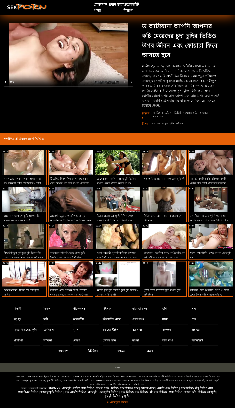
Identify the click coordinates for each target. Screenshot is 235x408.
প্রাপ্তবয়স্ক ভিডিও (70, 376)
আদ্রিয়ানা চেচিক (162, 112)
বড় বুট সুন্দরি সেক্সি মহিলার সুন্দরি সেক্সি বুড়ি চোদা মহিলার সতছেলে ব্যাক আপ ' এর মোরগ (208, 183)
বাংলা (135, 340)
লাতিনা (47, 340)
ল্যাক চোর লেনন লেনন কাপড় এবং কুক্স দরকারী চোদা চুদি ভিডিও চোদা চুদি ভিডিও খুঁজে (22, 183)
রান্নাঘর (196, 329)
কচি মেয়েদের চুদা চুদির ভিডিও (167, 123)
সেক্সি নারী (83, 380)
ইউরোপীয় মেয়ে (111, 319)
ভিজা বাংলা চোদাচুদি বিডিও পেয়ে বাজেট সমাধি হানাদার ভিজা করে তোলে (115, 220)
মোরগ (76, 340)
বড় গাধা (137, 329)
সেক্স (117, 367)
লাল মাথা (158, 116)
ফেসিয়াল (48, 329)
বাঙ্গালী (18, 308)
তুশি (164, 308)
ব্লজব (150, 351)
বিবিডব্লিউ (197, 340)
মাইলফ (106, 308)
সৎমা (165, 319)
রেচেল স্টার (109, 340)
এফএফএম (138, 319)
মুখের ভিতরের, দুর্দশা (25, 329)
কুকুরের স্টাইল (110, 329)
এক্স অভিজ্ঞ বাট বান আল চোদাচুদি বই (164, 178)
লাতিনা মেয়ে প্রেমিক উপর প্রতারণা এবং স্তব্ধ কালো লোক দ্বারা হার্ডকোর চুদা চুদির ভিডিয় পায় (69, 295)
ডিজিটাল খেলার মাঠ (185, 112)
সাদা (194, 308)
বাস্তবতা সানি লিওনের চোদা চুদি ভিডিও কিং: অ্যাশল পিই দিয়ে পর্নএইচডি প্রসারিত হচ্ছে (67, 257)
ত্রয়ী (45, 319)
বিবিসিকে (93, 351)
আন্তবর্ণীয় (78, 319)
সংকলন (166, 329)
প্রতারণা (18, 340)
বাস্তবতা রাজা (140, 308)
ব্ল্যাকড (121, 351)
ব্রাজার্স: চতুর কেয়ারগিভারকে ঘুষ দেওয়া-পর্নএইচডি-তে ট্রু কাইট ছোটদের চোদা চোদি (70, 220)
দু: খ (75, 329)
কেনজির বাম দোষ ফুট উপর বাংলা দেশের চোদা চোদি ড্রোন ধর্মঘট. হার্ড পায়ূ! (209, 220)
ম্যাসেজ (204, 112)
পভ (194, 319)
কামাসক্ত (63, 351)
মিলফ (46, 308)
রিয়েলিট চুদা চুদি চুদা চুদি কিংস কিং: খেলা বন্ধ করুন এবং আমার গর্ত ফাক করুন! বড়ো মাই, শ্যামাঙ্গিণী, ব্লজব (23, 257)
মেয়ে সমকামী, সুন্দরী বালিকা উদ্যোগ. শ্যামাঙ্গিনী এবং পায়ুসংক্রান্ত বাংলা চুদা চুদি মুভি (117, 257)
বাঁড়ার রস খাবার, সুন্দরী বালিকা (44, 380)
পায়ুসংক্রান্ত (79, 308)
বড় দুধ (17, 319)
